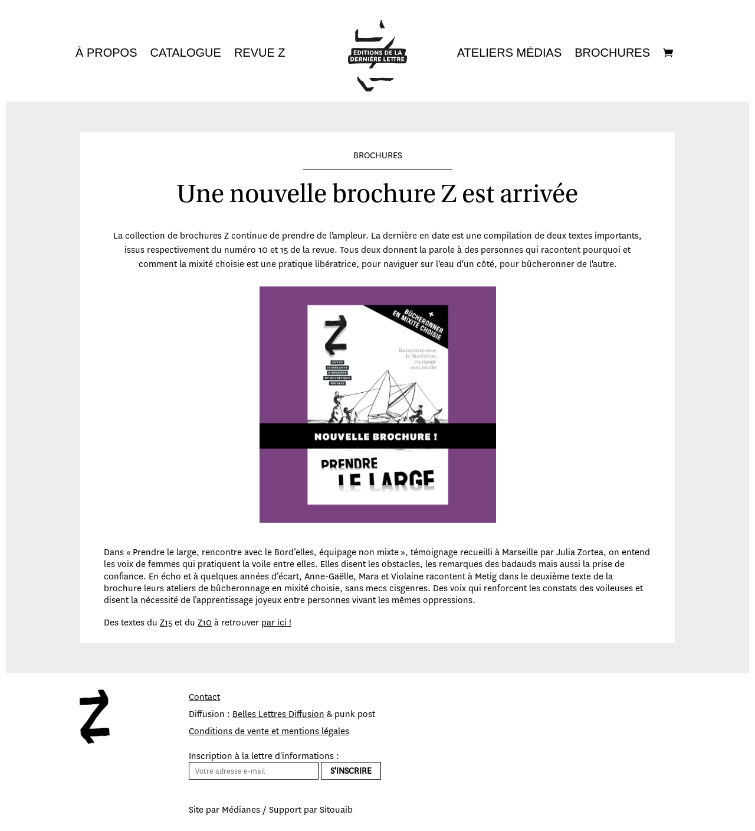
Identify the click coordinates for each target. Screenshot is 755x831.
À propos (106, 53)
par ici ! (276, 622)
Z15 (166, 622)
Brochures (612, 53)
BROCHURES (377, 155)
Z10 (205, 622)
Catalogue (185, 53)
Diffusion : (210, 714)
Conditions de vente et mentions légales (269, 731)
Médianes (241, 810)
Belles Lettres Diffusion (278, 714)
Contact (204, 697)
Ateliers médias (509, 53)
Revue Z (259, 53)
